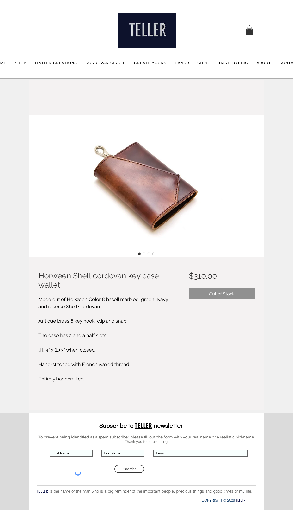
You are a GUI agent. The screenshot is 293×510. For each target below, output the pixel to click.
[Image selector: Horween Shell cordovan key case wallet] (139, 253)
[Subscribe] (129, 469)
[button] (249, 30)
